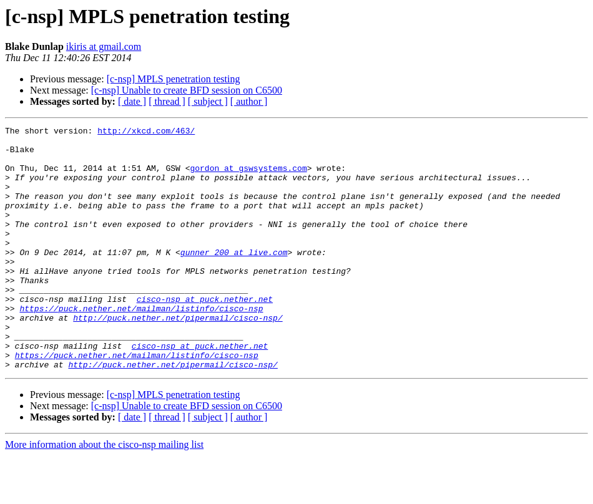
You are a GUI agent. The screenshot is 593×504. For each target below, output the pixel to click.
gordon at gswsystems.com (248, 177)
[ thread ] (167, 101)
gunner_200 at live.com (234, 278)
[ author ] (249, 101)
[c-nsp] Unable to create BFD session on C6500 (186, 90)
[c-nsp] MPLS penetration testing (173, 79)
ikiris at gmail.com (103, 46)
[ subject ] (208, 101)
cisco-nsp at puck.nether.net (205, 334)
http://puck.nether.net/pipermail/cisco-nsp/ (177, 356)
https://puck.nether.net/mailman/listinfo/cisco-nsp (141, 345)
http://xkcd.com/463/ (146, 132)
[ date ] (132, 101)
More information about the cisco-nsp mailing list (104, 493)
